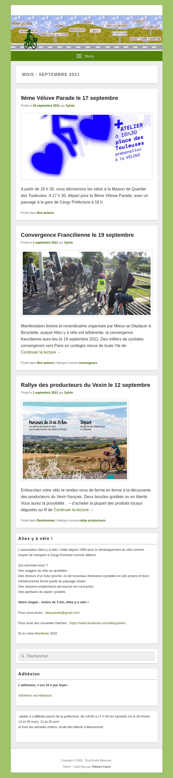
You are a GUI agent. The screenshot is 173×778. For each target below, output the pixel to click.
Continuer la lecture (41, 352)
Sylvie (70, 105)
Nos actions (45, 213)
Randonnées (46, 520)
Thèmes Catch (101, 766)
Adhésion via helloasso (35, 695)
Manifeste (42, 633)
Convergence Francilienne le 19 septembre (77, 235)
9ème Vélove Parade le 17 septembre (69, 98)
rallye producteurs (92, 520)
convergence (87, 363)
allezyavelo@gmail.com (62, 613)
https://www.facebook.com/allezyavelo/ (98, 623)
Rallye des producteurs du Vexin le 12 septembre (85, 385)
